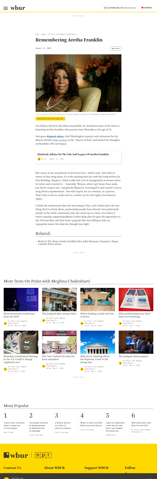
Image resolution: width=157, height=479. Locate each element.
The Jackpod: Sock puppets (133, 357)
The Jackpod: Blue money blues (59, 315)
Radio (43, 35)
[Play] (39, 160)
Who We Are (50, 474)
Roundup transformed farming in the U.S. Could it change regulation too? (21, 360)
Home (37, 35)
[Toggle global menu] (6, 8)
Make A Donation (93, 474)
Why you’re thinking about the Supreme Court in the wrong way (95, 360)
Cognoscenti (111, 436)
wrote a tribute (61, 141)
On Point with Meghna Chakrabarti (62, 35)
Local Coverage (36, 436)
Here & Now (8, 433)
